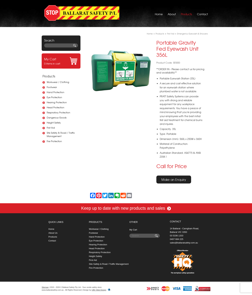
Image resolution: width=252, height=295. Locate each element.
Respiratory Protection (58, 112)
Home (159, 13)
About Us (52, 233)
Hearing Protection (57, 102)
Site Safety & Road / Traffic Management (61, 134)
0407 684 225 (176, 239)
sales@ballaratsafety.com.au (184, 242)
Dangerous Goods (56, 117)
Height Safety (54, 122)
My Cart (133, 229)
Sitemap (45, 287)
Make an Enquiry (173, 179)
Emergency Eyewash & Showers (192, 33)
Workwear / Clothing (58, 82)
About (172, 13)
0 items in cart (61, 61)
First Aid (51, 127)
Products (186, 13)
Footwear (52, 87)
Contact (202, 13)
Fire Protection (54, 141)
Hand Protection (55, 92)
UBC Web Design (99, 290)
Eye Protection (54, 97)
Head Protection (55, 107)
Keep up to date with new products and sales (126, 208)
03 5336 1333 (176, 235)
